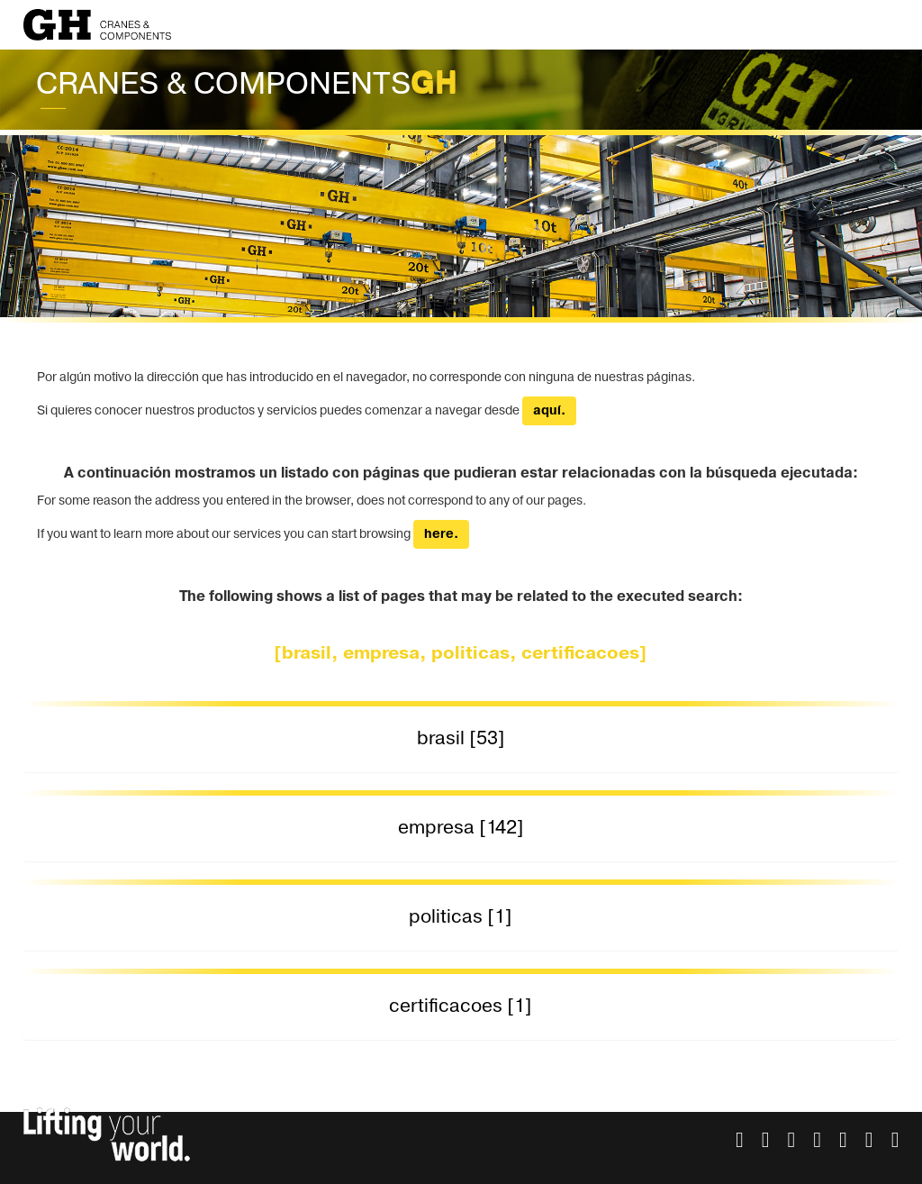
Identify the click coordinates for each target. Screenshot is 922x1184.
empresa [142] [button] (461, 828)
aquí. (549, 411)
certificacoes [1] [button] (460, 1006)
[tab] (461, 739)
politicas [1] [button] (460, 917)
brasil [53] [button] (461, 738)
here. (441, 534)
